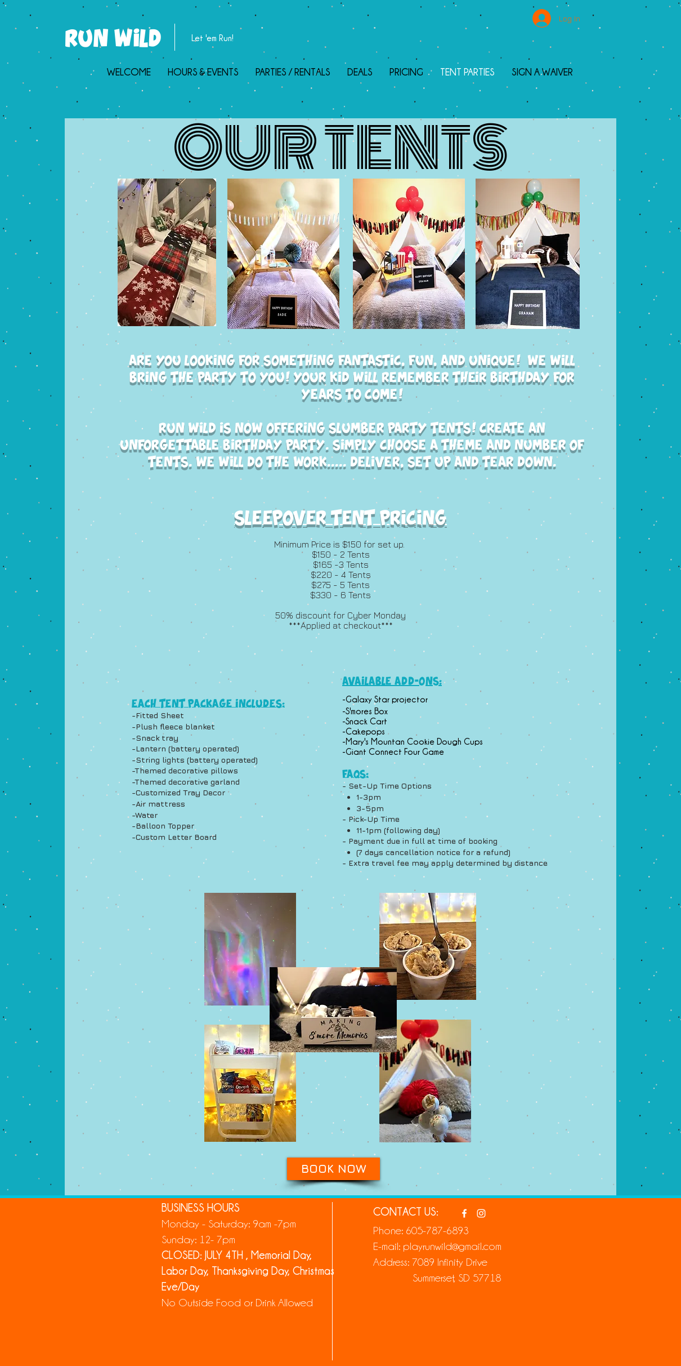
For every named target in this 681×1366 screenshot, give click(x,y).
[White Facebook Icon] (464, 1213)
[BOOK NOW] (333, 1169)
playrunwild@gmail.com (452, 1246)
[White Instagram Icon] (481, 1213)
